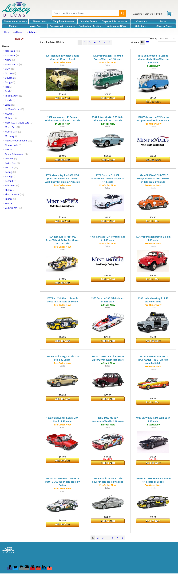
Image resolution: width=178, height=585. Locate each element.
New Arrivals (40, 21)
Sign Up (149, 13)
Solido (31, 32)
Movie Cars (36, 26)
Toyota (8, 203)
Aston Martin (11, 64)
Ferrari (164, 21)
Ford (7, 91)
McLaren (9, 118)
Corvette (141, 21)
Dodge (8, 82)
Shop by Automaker (64, 21)
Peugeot (9, 158)
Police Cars (10, 163)
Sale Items (141, 26)
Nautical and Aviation (91, 26)
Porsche (9, 167)
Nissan (8, 149)
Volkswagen (11, 207)
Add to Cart (62, 98)
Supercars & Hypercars (62, 26)
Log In (159, 13)
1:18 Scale (10, 50)
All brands (19, 32)
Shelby (8, 189)
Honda (8, 100)
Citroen (9, 73)
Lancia (8, 104)
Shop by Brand (164, 26)
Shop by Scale (88, 21)
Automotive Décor (117, 26)
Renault (9, 180)
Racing (13, 26)
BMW (8, 68)
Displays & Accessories (115, 21)
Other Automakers (14, 154)
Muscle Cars (11, 131)
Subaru (8, 198)
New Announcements (15, 21)
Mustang (9, 136)
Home (7, 32)
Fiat (7, 86)
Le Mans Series (12, 109)
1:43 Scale (10, 55)
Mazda (8, 113)
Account (137, 13)
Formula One (12, 95)
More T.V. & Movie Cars (17, 122)
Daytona (9, 77)
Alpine (8, 59)
